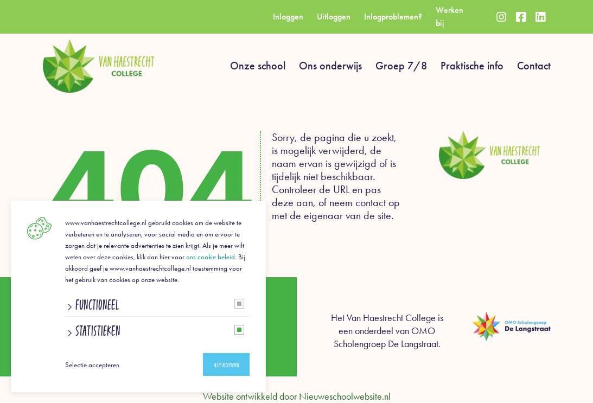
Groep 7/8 (401, 65)
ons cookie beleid (210, 257)
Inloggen (288, 16)
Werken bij (449, 16)
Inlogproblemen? (393, 16)
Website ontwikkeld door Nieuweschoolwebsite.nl (297, 396)
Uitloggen (333, 16)
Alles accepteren (226, 364)
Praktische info (472, 65)
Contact (534, 65)
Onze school (257, 65)
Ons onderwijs (330, 65)
